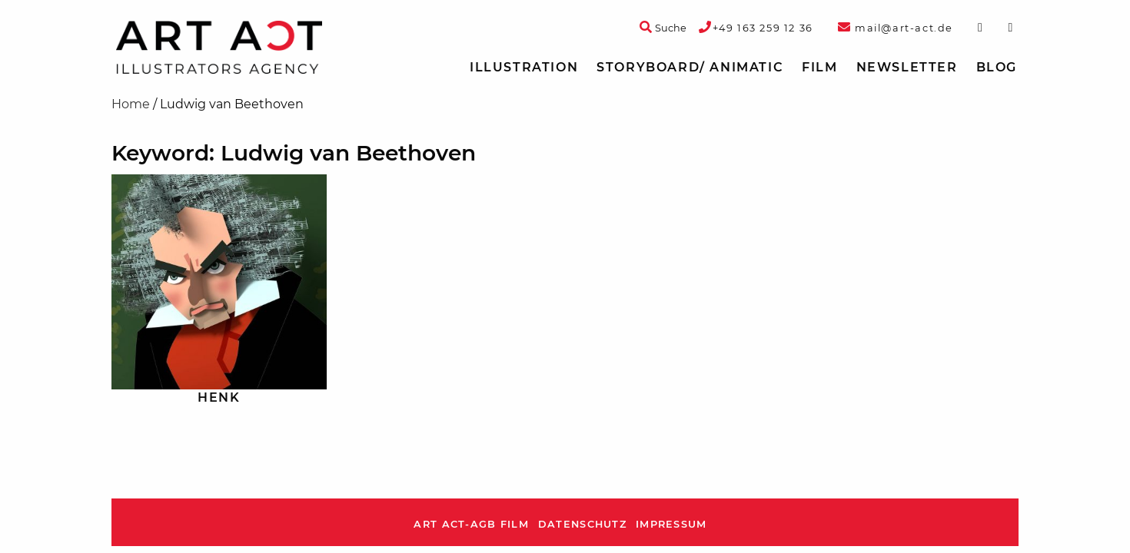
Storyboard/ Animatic (690, 67)
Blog (996, 67)
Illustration (524, 67)
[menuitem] (523, 67)
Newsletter (907, 67)
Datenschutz (582, 524)
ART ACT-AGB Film (471, 524)
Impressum (671, 524)
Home (130, 104)
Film (819, 67)
